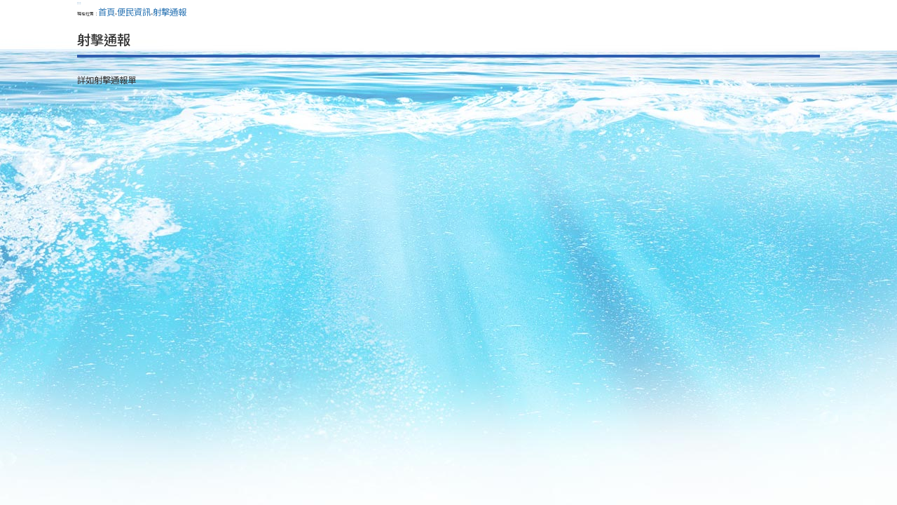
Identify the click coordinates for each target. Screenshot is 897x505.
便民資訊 (134, 12)
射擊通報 (169, 12)
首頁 (106, 12)
